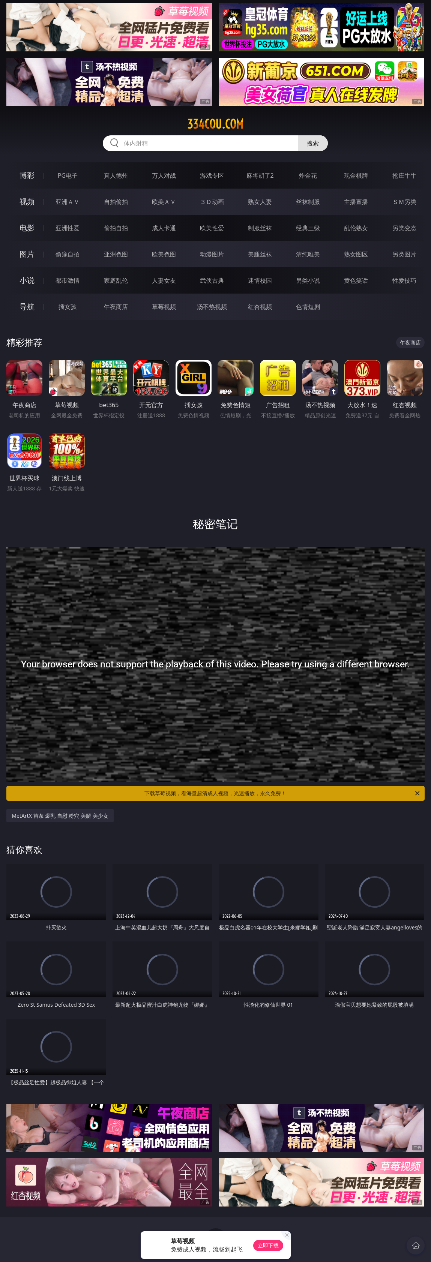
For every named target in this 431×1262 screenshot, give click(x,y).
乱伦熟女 (356, 228)
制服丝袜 (260, 228)
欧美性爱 (212, 228)
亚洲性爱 (68, 228)
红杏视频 (260, 307)
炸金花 (308, 175)
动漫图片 (212, 254)
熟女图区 (356, 254)
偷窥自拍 (68, 254)
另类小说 (308, 280)
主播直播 (356, 202)
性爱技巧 (404, 280)
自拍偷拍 (116, 202)
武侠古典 (212, 280)
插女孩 (68, 307)
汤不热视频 (212, 307)
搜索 (313, 143)
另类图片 (404, 254)
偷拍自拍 (116, 228)
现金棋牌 (356, 175)
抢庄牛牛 (404, 175)
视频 (27, 201)
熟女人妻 (260, 202)
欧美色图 (164, 254)
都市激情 (68, 280)
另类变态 (404, 228)
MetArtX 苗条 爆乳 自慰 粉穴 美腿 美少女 (60, 815)
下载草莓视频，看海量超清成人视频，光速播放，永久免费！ (282, 793)
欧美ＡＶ (164, 202)
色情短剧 (308, 307)
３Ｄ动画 (212, 202)
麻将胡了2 (260, 175)
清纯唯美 (308, 254)
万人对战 (164, 175)
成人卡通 (164, 228)
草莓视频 (164, 307)
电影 (27, 228)
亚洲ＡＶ (68, 202)
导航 (27, 306)
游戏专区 (212, 175)
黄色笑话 (356, 280)
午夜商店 (116, 307)
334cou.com (215, 124)
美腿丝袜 (260, 254)
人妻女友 (164, 280)
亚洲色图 (116, 254)
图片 (27, 254)
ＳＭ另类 (404, 202)
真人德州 (116, 175)
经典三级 (308, 228)
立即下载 (268, 1245)
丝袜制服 (308, 202)
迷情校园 (260, 280)
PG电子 (68, 175)
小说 (27, 280)
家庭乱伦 (116, 280)
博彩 (27, 175)
